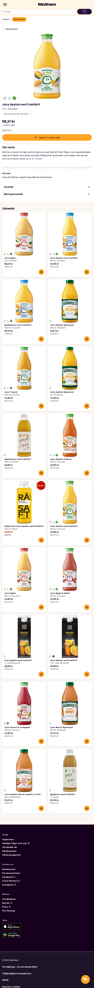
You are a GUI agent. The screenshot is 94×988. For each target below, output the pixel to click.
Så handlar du (9, 847)
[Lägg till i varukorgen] (41, 272)
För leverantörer (11, 873)
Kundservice (8, 869)
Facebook (8, 877)
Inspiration (8, 839)
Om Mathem (9, 899)
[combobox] (40, 11)
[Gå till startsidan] (47, 4)
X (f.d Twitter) (11, 880)
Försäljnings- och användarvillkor (20, 966)
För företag (8, 910)
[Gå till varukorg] (84, 11)
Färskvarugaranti (11, 854)
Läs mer (6, 173)
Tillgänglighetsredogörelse (16, 973)
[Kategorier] (5, 4)
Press (6, 906)
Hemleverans (9, 851)
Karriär (7, 903)
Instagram (9, 884)
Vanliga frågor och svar (16, 843)
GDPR (5, 980)
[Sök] (4, 11)
